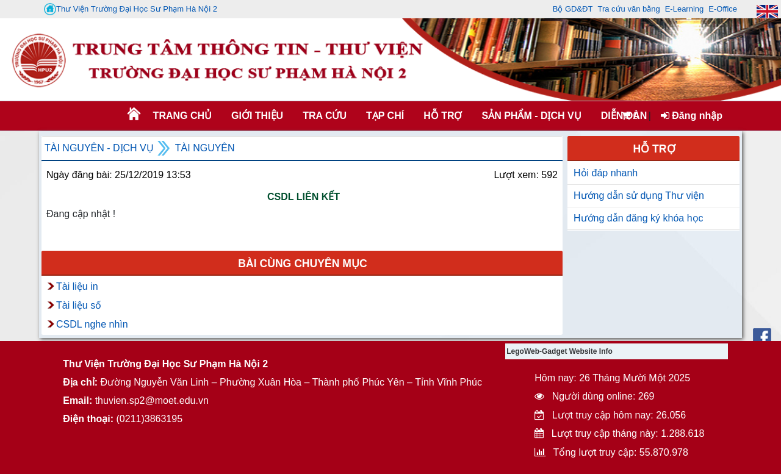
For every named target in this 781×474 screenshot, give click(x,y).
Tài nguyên (205, 148)
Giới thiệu (257, 115)
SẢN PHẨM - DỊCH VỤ (530, 115)
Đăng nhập (691, 115)
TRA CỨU (325, 115)
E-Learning (684, 8)
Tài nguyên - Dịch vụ (99, 148)
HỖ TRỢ (442, 115)
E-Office (722, 8)
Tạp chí (385, 115)
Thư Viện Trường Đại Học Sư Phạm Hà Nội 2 (130, 9)
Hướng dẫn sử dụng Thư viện (639, 195)
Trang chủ (182, 115)
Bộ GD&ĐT (573, 8)
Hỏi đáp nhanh (606, 173)
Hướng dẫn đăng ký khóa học (639, 218)
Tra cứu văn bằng (628, 8)
